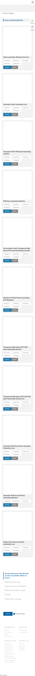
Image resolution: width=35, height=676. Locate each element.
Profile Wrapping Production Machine (10, 657)
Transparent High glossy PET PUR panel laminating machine (15, 348)
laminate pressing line (17, 207)
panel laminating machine (17, 60)
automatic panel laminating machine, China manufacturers (17, 107)
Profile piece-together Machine (9, 653)
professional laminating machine (27, 303)
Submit (8, 614)
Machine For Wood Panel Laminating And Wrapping (16, 299)
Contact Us (22, 650)
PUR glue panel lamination (8, 451)
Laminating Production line (8, 644)
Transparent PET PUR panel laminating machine (17, 153)
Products (11, 13)
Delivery (6, 630)
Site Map (21, 643)
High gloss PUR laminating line (9, 649)
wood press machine (17, 306)
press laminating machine (8, 63)
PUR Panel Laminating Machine (17, 501)
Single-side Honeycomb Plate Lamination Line (13, 543)
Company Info (23, 630)
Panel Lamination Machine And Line (16, 57)
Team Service (8, 632)
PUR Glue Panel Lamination (8, 454)
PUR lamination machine (8, 110)
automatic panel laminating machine (17, 454)
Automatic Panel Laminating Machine (17, 204)
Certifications (8, 636)
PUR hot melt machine (27, 107)
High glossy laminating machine (27, 254)
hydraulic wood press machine (17, 63)
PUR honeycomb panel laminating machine (27, 547)
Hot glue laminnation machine (8, 207)
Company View (23, 632)
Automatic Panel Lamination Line (15, 104)
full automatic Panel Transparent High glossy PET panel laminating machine (16, 249)
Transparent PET (17, 160)
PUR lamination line (17, 110)
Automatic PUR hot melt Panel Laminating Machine (14, 496)
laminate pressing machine (8, 550)
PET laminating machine (8, 157)
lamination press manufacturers (27, 60)
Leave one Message (22, 647)
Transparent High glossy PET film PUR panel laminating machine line (17, 398)
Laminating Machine (8, 501)
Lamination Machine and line (8, 60)
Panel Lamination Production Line (27, 451)
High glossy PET (8, 254)
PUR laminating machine (27, 157)
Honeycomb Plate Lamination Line (8, 547)
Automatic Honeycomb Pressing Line (17, 303)
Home (5, 13)
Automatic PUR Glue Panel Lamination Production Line (17, 447)
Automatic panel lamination (8, 107)
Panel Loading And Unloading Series (9, 661)
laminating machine (8, 160)
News (6, 634)
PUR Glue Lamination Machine (14, 201)
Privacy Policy (20, 614)
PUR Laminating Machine (27, 501)
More (15, 67)
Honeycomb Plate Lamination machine (17, 547)
